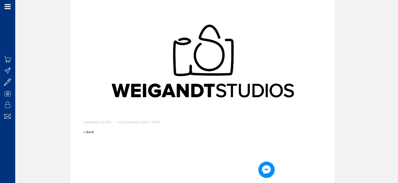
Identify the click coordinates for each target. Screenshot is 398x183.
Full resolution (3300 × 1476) (138, 122)
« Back (89, 132)
